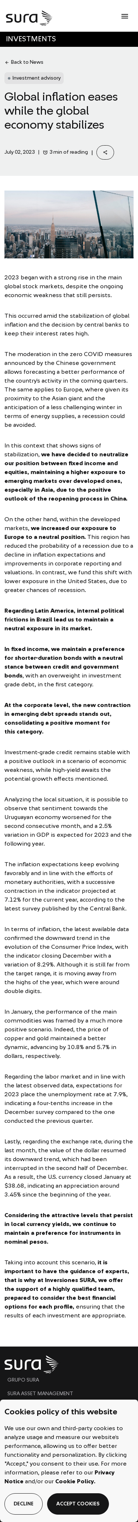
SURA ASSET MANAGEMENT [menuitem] (40, 1393)
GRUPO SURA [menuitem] (23, 1380)
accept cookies (78, 1504)
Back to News (23, 62)
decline (23, 1504)
